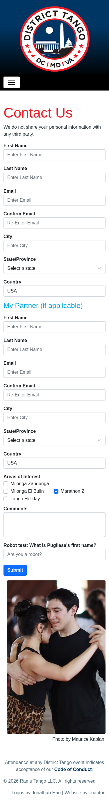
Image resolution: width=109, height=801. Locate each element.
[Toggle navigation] (11, 82)
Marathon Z (73, 491)
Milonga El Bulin (27, 491)
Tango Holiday (25, 498)
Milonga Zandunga (29, 483)
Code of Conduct (73, 769)
